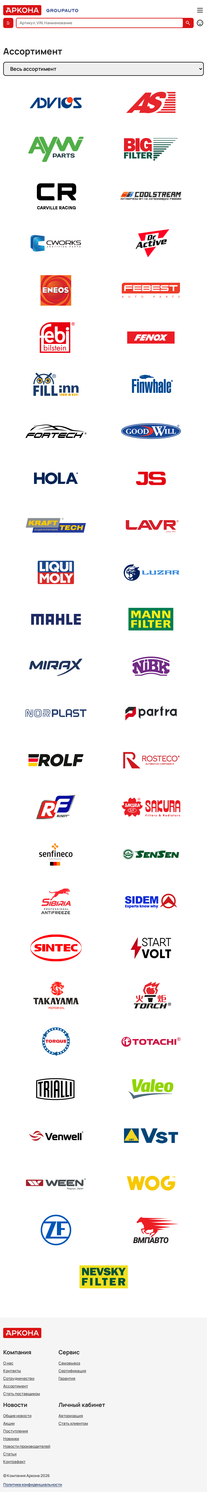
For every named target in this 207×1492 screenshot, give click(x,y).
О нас (8, 1363)
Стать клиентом (73, 1423)
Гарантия (67, 1378)
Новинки (11, 1439)
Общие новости (17, 1416)
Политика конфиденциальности (32, 1485)
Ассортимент (15, 1386)
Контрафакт (14, 1462)
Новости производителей (26, 1446)
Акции (9, 1423)
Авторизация (71, 1416)
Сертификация (72, 1371)
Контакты (12, 1371)
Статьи (10, 1454)
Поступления (15, 1431)
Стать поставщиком (21, 1394)
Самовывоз (69, 1363)
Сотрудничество (18, 1378)
